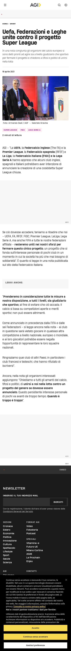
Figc (23, 130)
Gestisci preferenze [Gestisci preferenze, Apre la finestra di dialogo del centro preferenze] (35, 645)
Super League (10, 130)
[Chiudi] (66, 580)
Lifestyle (8, 551)
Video (29, 526)
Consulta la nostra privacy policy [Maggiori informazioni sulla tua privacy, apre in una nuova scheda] (29, 600)
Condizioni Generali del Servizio (18, 511)
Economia (8, 533)
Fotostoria (32, 529)
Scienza (7, 562)
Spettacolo (9, 547)
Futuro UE (32, 546)
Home (5, 24)
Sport (13, 24)
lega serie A (34, 130)
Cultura (7, 544)
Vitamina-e (32, 543)
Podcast (31, 533)
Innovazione (10, 540)
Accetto (35, 628)
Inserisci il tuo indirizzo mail (20, 495)
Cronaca (8, 526)
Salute (6, 558)
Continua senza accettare (35, 636)
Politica (7, 537)
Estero (6, 529)
